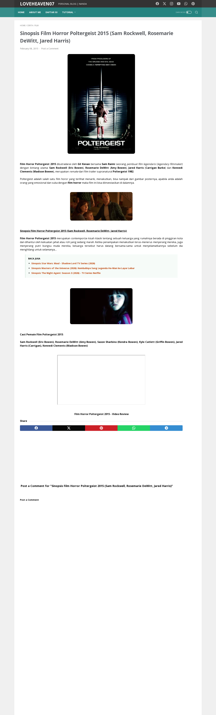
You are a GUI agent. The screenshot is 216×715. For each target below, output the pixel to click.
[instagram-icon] (173, 4)
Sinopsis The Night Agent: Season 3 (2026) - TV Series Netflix (66, 289)
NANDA (172, 586)
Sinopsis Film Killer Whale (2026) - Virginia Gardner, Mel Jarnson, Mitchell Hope (172, 349)
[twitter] (55, 444)
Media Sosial (157, 512)
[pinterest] (79, 444)
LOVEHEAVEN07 (37, 3)
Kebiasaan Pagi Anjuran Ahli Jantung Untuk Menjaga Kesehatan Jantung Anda (178, 274)
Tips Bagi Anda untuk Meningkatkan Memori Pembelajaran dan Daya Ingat (178, 256)
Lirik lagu (163, 500)
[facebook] (32, 444)
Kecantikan (184, 523)
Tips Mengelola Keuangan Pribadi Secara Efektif (179, 303)
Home (23, 12)
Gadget (172, 523)
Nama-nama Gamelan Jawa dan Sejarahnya (168, 385)
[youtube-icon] (180, 4)
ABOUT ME (37, 12)
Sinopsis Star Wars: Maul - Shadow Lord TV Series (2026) (63, 276)
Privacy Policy (115, 703)
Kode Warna (98, 703)
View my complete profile (172, 593)
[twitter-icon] (166, 4)
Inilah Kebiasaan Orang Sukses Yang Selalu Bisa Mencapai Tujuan (178, 290)
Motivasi (175, 500)
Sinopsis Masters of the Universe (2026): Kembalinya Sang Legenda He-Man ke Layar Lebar (79, 283)
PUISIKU (84, 703)
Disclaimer (131, 703)
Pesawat (188, 535)
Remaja (155, 541)
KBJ (152, 546)
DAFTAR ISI (53, 12)
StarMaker (175, 535)
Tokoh (176, 541)
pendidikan (164, 518)
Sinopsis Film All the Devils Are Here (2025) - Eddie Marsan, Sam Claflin (170, 400)
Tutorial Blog (179, 518)
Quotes (187, 541)
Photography (186, 512)
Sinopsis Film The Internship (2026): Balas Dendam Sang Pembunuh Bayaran (170, 368)
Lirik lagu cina (171, 529)
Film (153, 500)
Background (70, 703)
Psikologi (171, 512)
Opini (161, 523)
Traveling (163, 506)
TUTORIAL (69, 12)
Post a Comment (50, 50)
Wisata (175, 506)
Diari (153, 506)
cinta (153, 523)
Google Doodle (158, 535)
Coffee (165, 541)
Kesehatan (189, 500)
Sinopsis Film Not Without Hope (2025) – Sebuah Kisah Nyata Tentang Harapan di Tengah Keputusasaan (172, 331)
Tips (153, 518)
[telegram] (126, 444)
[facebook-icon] (159, 4)
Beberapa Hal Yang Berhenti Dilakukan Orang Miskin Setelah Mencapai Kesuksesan (179, 238)
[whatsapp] (102, 444)
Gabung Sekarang (172, 473)
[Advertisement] (79, 474)
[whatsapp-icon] (187, 4)
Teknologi (156, 529)
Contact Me (146, 703)
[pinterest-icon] (194, 4)
